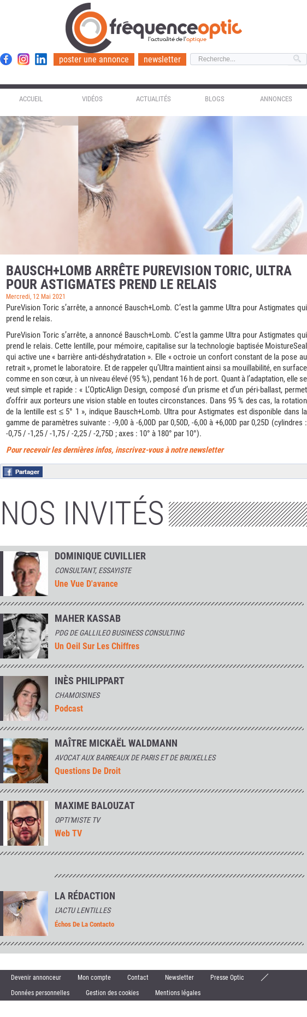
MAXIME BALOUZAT (95, 806)
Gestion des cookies (112, 993)
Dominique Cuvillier (100, 556)
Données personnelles (40, 993)
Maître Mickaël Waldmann (116, 743)
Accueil (31, 99)
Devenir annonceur (36, 977)
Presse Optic (227, 977)
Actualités (153, 99)
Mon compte (94, 977)
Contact (138, 977)
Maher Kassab (88, 618)
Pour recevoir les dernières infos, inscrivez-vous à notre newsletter (114, 450)
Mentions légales (177, 993)
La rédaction (85, 896)
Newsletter (179, 977)
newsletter (162, 59)
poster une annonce (94, 59)
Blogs (215, 99)
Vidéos (92, 99)
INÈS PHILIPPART (90, 681)
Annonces (276, 99)
